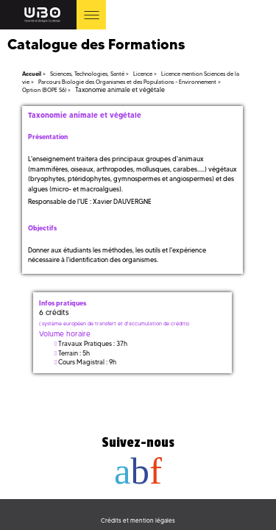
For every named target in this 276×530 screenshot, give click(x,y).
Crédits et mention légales (138, 520)
